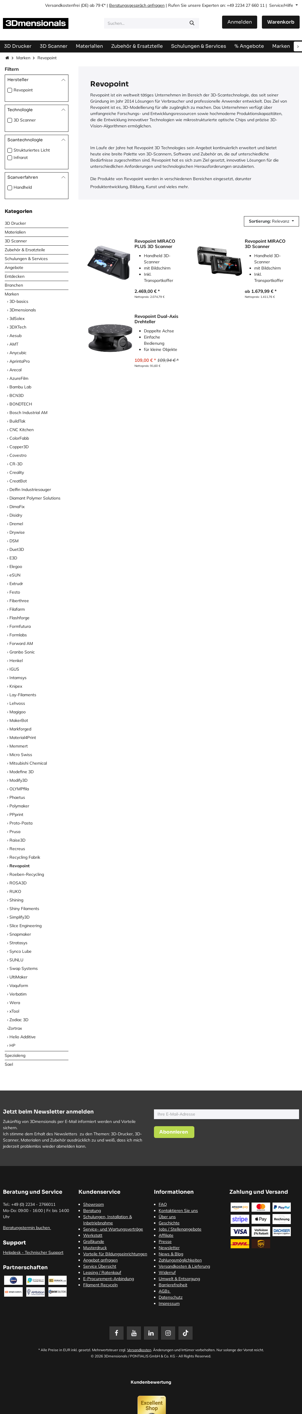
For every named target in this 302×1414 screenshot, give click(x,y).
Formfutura (20, 626)
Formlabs (18, 635)
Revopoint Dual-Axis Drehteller (156, 319)
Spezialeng (15, 1055)
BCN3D (16, 395)
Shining (16, 900)
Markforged (20, 729)
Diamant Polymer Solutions (34, 498)
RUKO (15, 891)
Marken (23, 57)
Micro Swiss (20, 754)
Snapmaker (20, 934)
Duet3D (16, 549)
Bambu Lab (20, 387)
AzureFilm (18, 378)
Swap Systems (23, 968)
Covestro (18, 455)
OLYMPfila (19, 788)
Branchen (14, 285)
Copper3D (19, 446)
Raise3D (17, 840)
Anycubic (18, 352)
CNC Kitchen (21, 429)
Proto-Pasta (20, 823)
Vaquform (18, 985)
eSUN (14, 575)
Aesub (15, 335)
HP (12, 1045)
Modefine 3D (21, 771)
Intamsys (18, 677)
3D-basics (18, 301)
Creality (16, 472)
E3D (13, 558)
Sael (9, 1064)
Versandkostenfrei (62, 5)
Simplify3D (19, 917)
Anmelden (239, 22)
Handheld (23, 187)
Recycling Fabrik (24, 857)
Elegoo (15, 566)
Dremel (16, 523)
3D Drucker (15, 223)
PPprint (16, 814)
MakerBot (18, 720)
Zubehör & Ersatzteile (25, 249)
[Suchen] (192, 23)
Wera (14, 1002)
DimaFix (16, 506)
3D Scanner (25, 120)
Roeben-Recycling (26, 874)
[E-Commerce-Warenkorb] (281, 22)
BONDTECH (20, 404)
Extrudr (16, 583)
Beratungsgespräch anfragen (137, 5)
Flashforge (19, 617)
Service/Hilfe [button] (281, 5)
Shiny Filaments (24, 908)
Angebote (14, 267)
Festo (14, 592)
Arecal (15, 369)
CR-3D (15, 464)
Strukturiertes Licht (32, 150)
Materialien (15, 232)
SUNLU (16, 960)
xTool (14, 1011)
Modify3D (18, 780)
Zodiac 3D (18, 1019)
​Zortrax (15, 1028)
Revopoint (23, 90)
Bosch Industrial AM (28, 412)
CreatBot (18, 481)
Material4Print (22, 737)
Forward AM (21, 643)
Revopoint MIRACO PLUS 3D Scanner (154, 244)
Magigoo (17, 712)
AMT (13, 344)
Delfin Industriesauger (30, 489)
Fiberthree (19, 600)
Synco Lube (20, 951)
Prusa (14, 831)
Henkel (16, 660)
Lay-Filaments (22, 694)
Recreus (17, 848)
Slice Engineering (25, 925)
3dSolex (16, 318)
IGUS (14, 669)
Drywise (17, 532)
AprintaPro (19, 361)
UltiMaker (18, 977)
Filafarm (17, 609)
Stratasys (18, 942)
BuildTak (17, 421)
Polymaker (19, 806)
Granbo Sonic (22, 652)
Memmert (18, 746)
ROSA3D (18, 883)
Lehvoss (17, 703)
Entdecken (14, 276)
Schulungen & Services (26, 258)
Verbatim (18, 994)
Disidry (15, 515)
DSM (14, 540)
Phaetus (17, 797)
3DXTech (17, 327)
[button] (271, 221)
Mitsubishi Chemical (28, 763)
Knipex (15, 686)
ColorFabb (19, 438)
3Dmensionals (22, 310)
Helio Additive (22, 1036)
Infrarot (21, 157)
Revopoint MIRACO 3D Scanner (265, 244)
